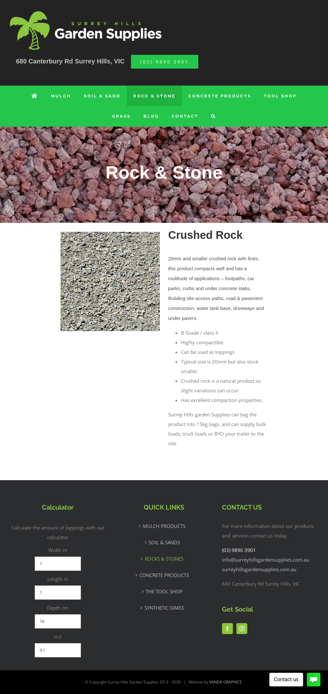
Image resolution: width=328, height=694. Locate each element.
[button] (213, 116)
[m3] (58, 650)
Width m (57, 550)
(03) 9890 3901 (239, 550)
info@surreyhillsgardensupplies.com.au (265, 559)
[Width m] (58, 563)
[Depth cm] (58, 621)
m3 (58, 636)
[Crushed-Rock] (110, 235)
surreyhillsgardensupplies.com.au (259, 569)
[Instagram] (241, 628)
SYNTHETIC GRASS (164, 608)
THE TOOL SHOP (164, 591)
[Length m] (58, 592)
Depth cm (58, 608)
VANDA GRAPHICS (225, 682)
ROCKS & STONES (164, 559)
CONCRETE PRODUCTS (164, 575)
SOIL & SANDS (164, 542)
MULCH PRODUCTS (164, 526)
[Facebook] (227, 628)
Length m (57, 579)
